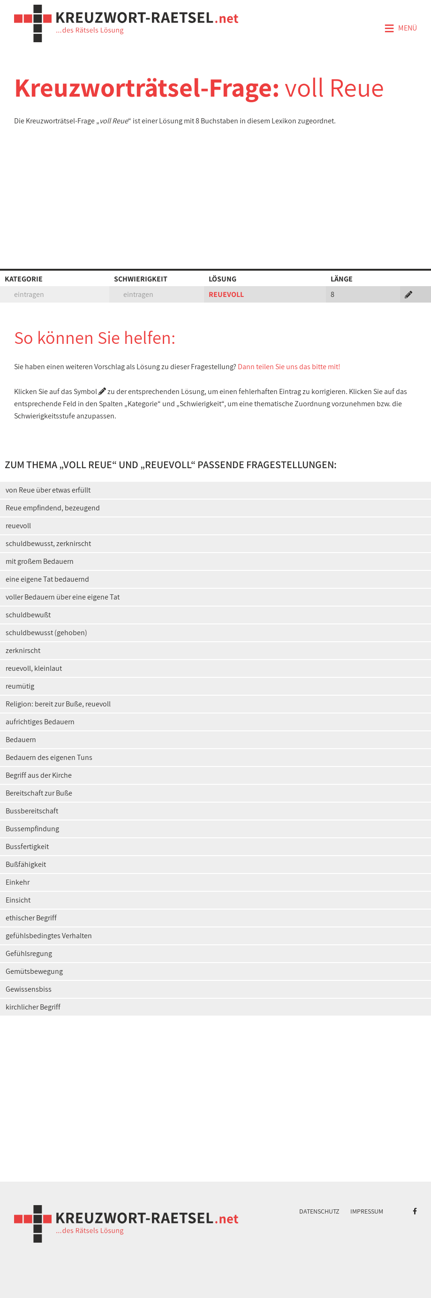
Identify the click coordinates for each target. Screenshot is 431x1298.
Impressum (366, 1211)
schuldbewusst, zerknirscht (48, 543)
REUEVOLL (226, 294)
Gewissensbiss (29, 989)
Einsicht (18, 900)
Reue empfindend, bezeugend (53, 508)
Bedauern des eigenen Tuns (49, 757)
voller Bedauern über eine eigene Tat (63, 597)
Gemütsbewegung (34, 971)
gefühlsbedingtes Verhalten (49, 936)
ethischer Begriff (31, 918)
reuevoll (18, 526)
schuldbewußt (28, 615)
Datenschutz (319, 1211)
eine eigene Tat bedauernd (47, 579)
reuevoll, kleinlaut (34, 668)
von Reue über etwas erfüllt (48, 490)
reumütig (20, 686)
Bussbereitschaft (32, 811)
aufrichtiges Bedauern (40, 722)
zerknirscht (23, 650)
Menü (400, 28)
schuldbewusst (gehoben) (46, 633)
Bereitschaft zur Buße (39, 793)
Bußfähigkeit (26, 864)
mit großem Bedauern (40, 561)
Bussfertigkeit (27, 846)
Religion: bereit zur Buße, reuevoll (58, 704)
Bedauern (21, 739)
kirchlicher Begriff (33, 1007)
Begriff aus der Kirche (39, 775)
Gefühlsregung (29, 953)
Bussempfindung (32, 829)
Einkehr (18, 882)
